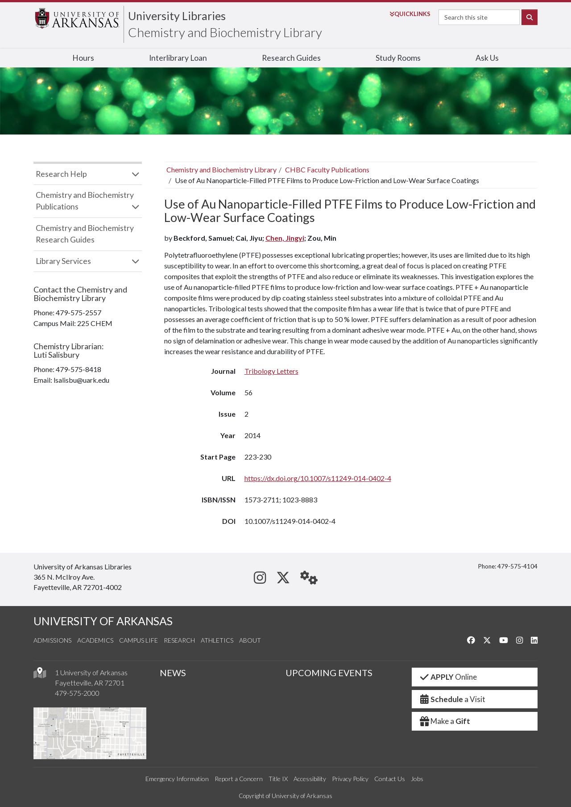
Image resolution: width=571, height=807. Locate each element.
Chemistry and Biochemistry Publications (85, 200)
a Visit (452, 699)
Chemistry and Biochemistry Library (225, 32)
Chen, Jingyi (284, 238)
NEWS (173, 672)
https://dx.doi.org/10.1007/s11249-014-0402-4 (317, 478)
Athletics (217, 640)
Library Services (63, 261)
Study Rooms (398, 58)
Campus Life (138, 640)
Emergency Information (177, 778)
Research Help (61, 174)
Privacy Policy (350, 778)
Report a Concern (239, 778)
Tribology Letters (271, 371)
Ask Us (487, 58)
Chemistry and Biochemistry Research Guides (85, 233)
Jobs (417, 778)
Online (448, 677)
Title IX (278, 778)
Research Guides (291, 58)
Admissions (52, 640)
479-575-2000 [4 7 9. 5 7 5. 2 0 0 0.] (77, 693)
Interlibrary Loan (178, 58)
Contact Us (389, 778)
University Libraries (177, 15)
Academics (95, 640)
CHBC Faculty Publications (327, 169)
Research (179, 640)
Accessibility (310, 778)
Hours (83, 58)
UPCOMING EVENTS (329, 672)
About (250, 640)
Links (409, 13)
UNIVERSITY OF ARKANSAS (103, 621)
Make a (445, 721)
